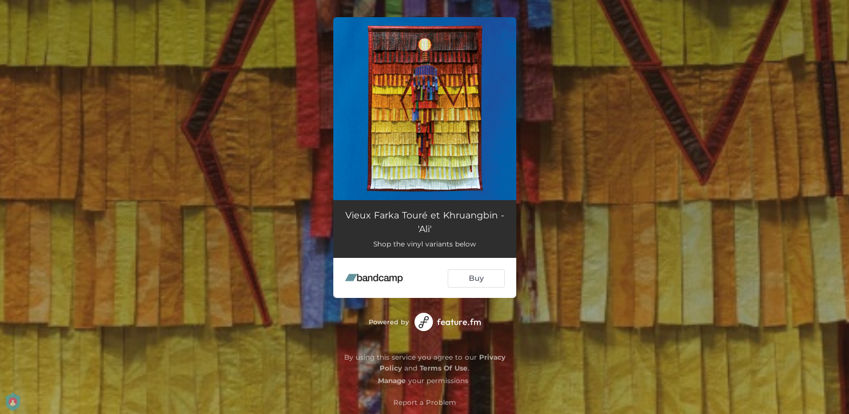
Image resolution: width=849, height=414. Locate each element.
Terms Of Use (444, 368)
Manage (392, 380)
